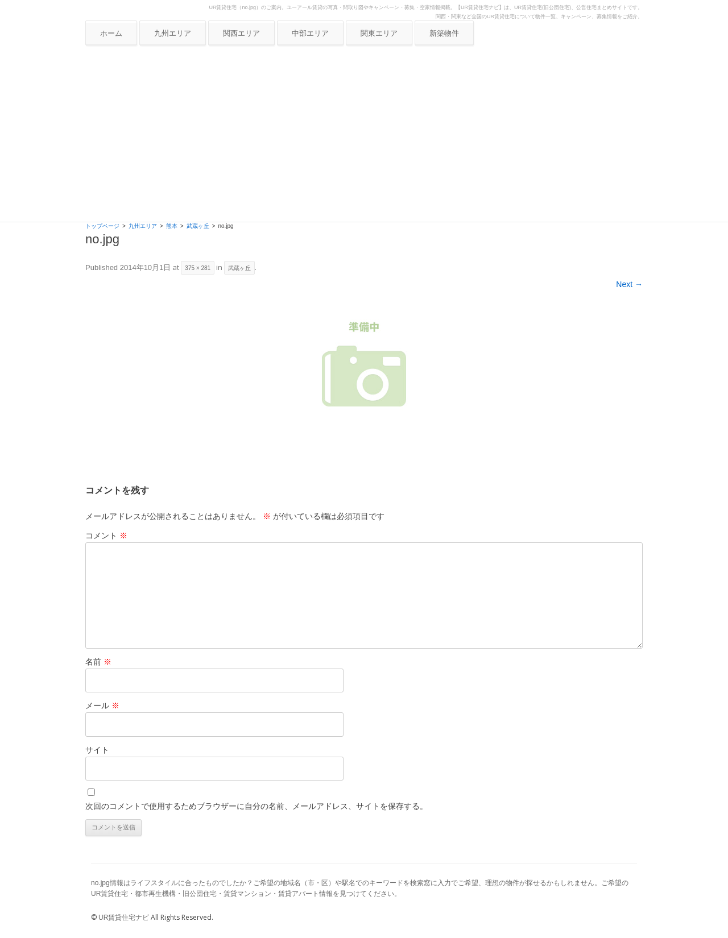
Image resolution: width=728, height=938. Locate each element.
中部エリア (310, 33)
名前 (98, 661)
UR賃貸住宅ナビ (123, 918)
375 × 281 (197, 268)
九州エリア (172, 33)
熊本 (171, 226)
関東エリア (379, 33)
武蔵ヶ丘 (198, 226)
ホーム (111, 33)
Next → (629, 284)
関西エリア (241, 33)
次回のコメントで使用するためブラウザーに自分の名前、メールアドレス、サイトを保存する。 (256, 806)
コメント (106, 535)
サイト (97, 749)
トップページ (102, 226)
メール (102, 705)
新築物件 (444, 33)
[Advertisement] (364, 136)
